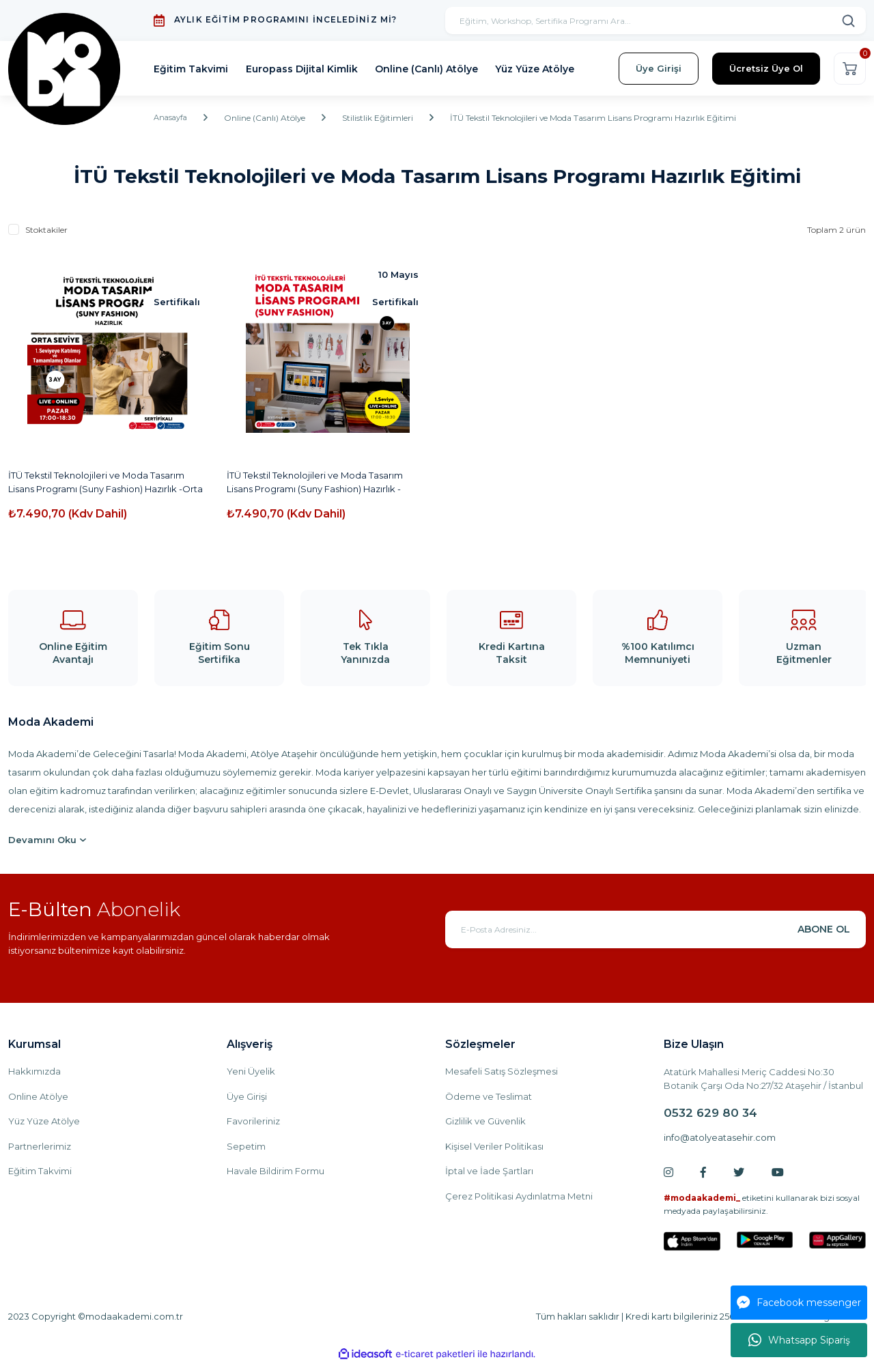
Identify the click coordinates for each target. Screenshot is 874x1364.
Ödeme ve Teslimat (488, 1096)
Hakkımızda (34, 1071)
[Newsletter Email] (655, 929)
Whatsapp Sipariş (799, 1340)
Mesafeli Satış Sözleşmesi (501, 1071)
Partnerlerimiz (39, 1146)
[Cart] (850, 69)
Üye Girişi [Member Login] (658, 68)
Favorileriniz (253, 1121)
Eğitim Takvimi (40, 1170)
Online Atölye (38, 1096)
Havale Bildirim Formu (275, 1170)
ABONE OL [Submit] (824, 929)
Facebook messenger (799, 1302)
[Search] (655, 20)
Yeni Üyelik (251, 1071)
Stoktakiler (46, 230)
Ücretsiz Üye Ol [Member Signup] (766, 68)
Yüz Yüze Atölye (44, 1121)
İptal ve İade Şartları (489, 1170)
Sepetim (246, 1146)
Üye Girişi (247, 1096)
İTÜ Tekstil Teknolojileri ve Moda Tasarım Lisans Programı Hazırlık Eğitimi (597, 118)
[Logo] (66, 68)
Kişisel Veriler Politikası (494, 1146)
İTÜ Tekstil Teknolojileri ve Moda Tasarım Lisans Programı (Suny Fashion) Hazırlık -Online (315, 483)
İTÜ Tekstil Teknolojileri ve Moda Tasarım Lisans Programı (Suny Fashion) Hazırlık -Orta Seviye (105, 483)
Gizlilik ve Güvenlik (485, 1121)
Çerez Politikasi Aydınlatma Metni (519, 1196)
